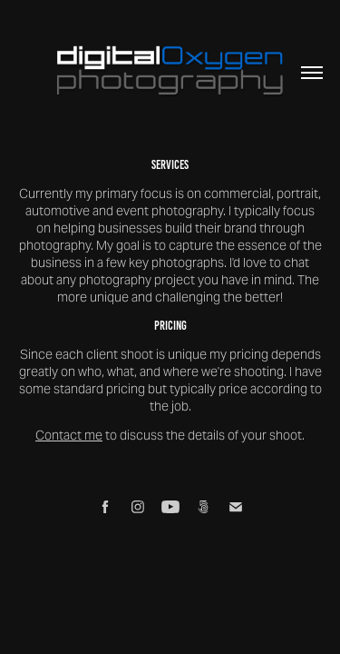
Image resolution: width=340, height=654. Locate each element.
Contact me (68, 435)
